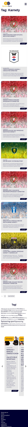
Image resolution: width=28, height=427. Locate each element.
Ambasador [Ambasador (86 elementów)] (5, 308)
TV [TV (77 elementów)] (22, 323)
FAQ (2, 412)
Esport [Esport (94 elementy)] (2, 310)
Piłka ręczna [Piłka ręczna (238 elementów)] (9, 317)
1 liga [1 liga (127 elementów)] (2, 308)
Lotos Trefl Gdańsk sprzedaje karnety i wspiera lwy (13, 252)
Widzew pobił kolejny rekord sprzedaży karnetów (13, 282)
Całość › (23, 43)
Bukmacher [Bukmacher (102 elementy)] (15, 308)
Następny (11, 296)
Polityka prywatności (6, 418)
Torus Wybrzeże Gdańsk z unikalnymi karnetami (11, 70)
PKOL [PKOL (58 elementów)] (24, 317)
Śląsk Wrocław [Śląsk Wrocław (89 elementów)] (22, 325)
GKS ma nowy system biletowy (13, 161)
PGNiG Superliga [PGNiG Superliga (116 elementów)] (14, 315)
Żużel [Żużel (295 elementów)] (2, 326)
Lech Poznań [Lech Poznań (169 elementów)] (16, 311)
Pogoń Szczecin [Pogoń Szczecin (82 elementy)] (5, 319)
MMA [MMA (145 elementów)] (2, 315)
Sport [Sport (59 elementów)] (9, 323)
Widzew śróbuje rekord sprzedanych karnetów (11, 100)
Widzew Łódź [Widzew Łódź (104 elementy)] (6, 325)
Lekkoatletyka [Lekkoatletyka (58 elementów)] (8, 313)
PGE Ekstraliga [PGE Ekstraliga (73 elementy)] (8, 315)
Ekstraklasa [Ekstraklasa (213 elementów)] (20, 308)
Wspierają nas (4, 404)
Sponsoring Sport (5, 406)
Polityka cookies (5, 419)
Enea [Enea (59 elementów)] (24, 308)
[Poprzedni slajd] (2, 362)
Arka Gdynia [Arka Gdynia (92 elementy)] (10, 308)
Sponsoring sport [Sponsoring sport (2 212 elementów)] (8, 321)
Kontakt (3, 413)
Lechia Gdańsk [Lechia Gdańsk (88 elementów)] (10, 311)
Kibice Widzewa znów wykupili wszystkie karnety (13, 35)
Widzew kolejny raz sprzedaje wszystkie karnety (13, 131)
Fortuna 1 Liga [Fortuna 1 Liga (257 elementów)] (7, 310)
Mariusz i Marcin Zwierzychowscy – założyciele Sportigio (14, 355)
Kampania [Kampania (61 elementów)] (25, 310)
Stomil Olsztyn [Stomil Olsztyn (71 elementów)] (18, 323)
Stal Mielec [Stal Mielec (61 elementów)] (14, 323)
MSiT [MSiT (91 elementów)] (5, 315)
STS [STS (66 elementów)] (21, 323)
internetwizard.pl (14, 424)
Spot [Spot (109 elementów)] (11, 323)
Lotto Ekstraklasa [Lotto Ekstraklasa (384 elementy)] (16, 313)
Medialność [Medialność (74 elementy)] (24, 313)
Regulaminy (4, 416)
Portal (2, 405)
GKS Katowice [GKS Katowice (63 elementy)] (13, 310)
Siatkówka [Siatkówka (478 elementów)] (21, 319)
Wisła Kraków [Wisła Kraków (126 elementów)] (12, 325)
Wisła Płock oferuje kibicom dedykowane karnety (12, 221)
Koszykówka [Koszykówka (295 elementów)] (4, 311)
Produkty (3, 411)
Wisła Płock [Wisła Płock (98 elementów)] (17, 325)
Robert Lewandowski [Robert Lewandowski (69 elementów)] (14, 319)
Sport (2, 409)
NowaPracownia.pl (18, 423)
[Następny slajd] (25, 362)
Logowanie (4, 415)
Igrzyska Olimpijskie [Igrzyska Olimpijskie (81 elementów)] (19, 310)
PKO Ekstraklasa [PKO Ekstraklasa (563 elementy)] (18, 317)
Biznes (2, 408)
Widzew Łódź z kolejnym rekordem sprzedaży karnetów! (14, 191)
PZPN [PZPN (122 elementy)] (9, 319)
